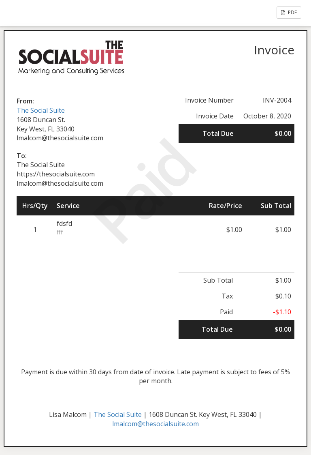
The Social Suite (41, 110)
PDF (289, 12)
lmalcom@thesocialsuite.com (155, 423)
